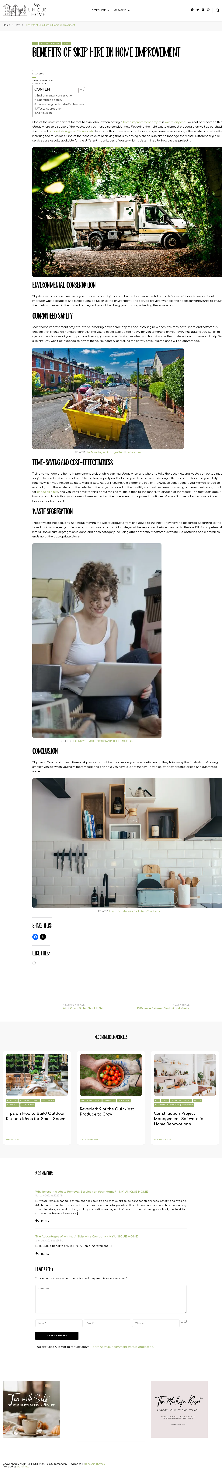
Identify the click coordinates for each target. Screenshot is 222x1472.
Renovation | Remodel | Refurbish (174, 1105)
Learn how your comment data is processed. (122, 1347)
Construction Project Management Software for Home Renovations (179, 1118)
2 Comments (44, 83)
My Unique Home (50, 43)
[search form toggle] (217, 10)
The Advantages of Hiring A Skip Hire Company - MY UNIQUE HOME (86, 1236)
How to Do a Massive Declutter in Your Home (134, 911)
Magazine (120, 10)
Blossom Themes (95, 1464)
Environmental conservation (55, 95)
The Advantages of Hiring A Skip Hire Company (113, 452)
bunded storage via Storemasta (71, 131)
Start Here (99, 10)
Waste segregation (49, 108)
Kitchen (11, 1100)
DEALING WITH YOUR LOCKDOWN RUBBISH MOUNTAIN (102, 741)
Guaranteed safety (49, 100)
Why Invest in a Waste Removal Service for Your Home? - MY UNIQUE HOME (91, 1191)
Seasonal (12, 1105)
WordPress (23, 1467)
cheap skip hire (47, 492)
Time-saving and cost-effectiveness (60, 104)
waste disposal (175, 122)
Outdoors (48, 1100)
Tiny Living (28, 1105)
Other (66, 43)
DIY (35, 43)
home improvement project (142, 122)
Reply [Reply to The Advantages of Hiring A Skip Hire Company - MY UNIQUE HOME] (45, 1253)
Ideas (165, 1100)
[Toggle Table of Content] (80, 90)
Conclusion (44, 112)
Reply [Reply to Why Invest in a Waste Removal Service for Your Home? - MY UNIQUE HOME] (45, 1221)
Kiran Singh (39, 74)
